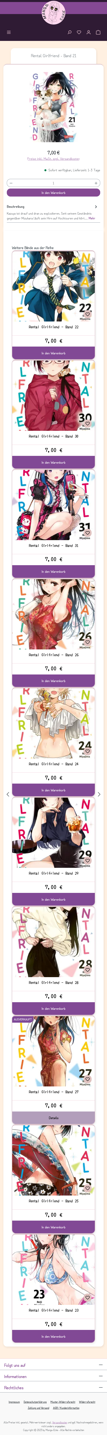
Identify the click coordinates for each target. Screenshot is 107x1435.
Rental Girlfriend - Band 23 (53, 1310)
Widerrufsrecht (87, 1402)
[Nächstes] (99, 794)
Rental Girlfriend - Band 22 (53, 327)
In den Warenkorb (53, 192)
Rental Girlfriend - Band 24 (53, 764)
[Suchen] (69, 33)
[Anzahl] (53, 183)
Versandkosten (59, 1422)
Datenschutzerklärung (35, 1402)
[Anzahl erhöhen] (96, 183)
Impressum (14, 1402)
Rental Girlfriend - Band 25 (53, 1201)
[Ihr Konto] (88, 33)
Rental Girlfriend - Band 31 (53, 545)
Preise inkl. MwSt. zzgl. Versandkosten (53, 158)
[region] (53, 109)
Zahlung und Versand (38, 1408)
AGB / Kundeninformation (66, 1408)
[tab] (52, 212)
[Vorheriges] (8, 794)
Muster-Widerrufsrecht (62, 1402)
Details (53, 1117)
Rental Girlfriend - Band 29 (53, 873)
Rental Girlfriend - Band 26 (53, 654)
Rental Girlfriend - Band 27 (53, 1091)
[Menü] (9, 33)
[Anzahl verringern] (11, 183)
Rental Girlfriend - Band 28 (53, 982)
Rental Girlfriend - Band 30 (53, 436)
